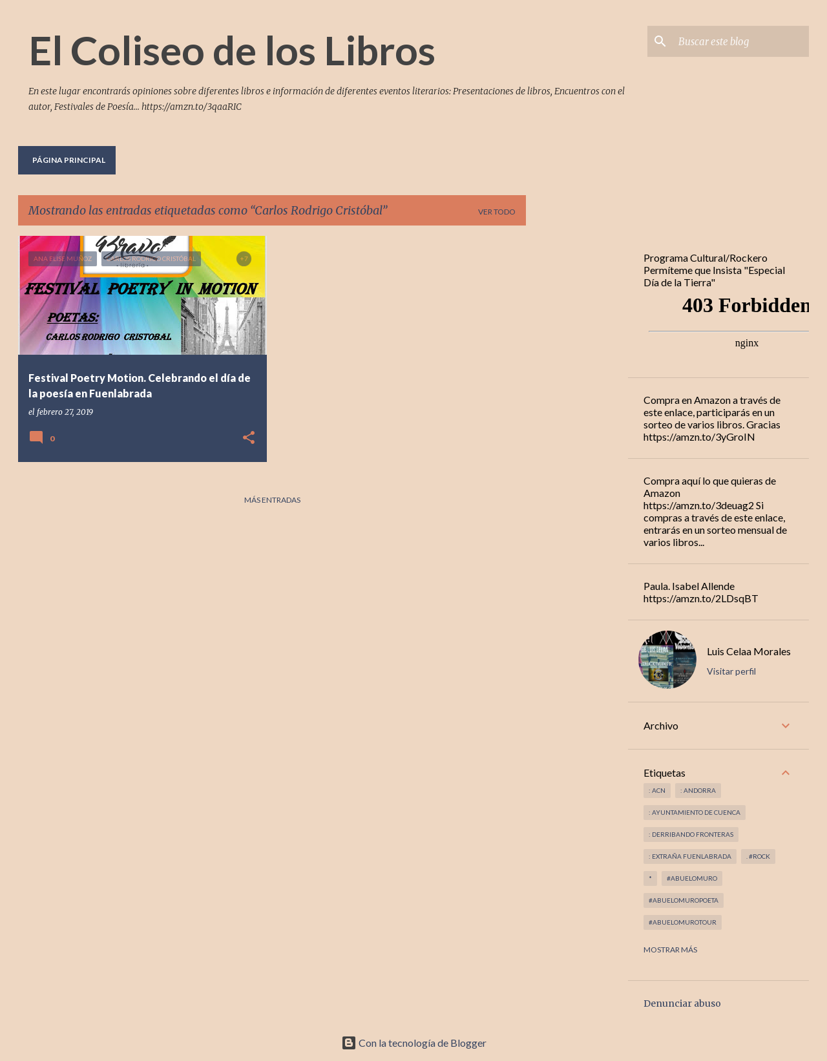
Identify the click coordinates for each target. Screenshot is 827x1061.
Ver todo (497, 211)
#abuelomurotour (683, 922)
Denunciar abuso (682, 1003)
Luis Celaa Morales (749, 651)
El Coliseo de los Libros (231, 50)
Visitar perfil (731, 671)
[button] (248, 438)
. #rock (758, 856)
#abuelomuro (692, 878)
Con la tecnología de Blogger (414, 1042)
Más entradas (272, 500)
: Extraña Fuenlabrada (690, 856)
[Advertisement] (577, 430)
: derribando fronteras (691, 834)
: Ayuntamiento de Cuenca (694, 812)
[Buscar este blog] (741, 41)
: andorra (698, 790)
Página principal (68, 160)
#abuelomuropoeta (683, 900)
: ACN (657, 790)
